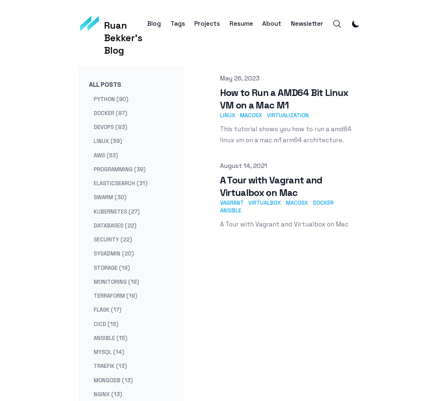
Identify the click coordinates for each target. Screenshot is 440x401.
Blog (154, 24)
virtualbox (264, 202)
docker (323, 202)
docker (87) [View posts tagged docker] (110, 112)
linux (227, 115)
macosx (251, 115)
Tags (177, 24)
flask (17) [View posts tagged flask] (107, 309)
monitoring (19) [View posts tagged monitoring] (116, 281)
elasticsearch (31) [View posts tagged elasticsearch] (120, 183)
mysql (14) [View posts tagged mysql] (109, 351)
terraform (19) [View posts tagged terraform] (115, 295)
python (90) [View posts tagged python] (111, 98)
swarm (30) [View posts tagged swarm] (110, 197)
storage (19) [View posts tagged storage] (112, 267)
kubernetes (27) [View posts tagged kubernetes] (117, 211)
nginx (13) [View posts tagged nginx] (108, 393)
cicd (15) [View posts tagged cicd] (106, 323)
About (271, 24)
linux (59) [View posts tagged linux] (108, 140)
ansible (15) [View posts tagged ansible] (110, 337)
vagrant (232, 202)
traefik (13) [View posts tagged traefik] (110, 365)
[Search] (337, 24)
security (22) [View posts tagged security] (113, 239)
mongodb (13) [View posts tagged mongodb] (113, 379)
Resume (241, 24)
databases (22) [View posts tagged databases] (115, 225)
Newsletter (307, 24)
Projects (207, 24)
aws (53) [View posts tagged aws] (106, 154)
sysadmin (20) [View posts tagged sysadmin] (114, 253)
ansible (230, 210)
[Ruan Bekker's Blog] (114, 24)
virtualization (288, 115)
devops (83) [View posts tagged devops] (110, 126)
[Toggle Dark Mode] (356, 24)
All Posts (105, 84)
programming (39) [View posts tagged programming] (119, 168)
